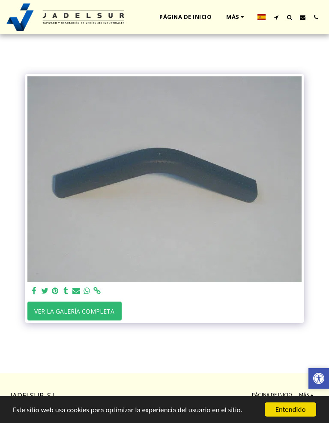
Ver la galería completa (74, 311)
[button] (276, 17)
